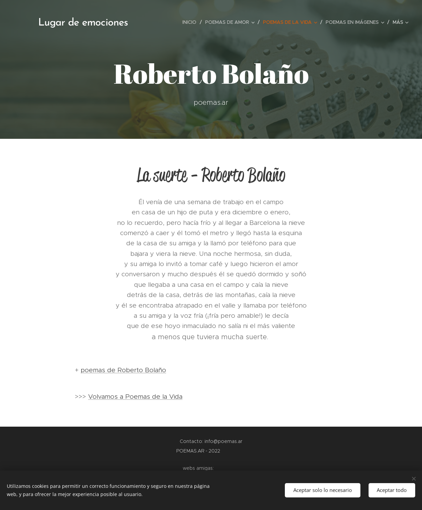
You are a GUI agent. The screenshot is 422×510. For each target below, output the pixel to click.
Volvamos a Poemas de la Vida (135, 396)
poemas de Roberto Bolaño (123, 370)
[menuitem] (191, 22)
